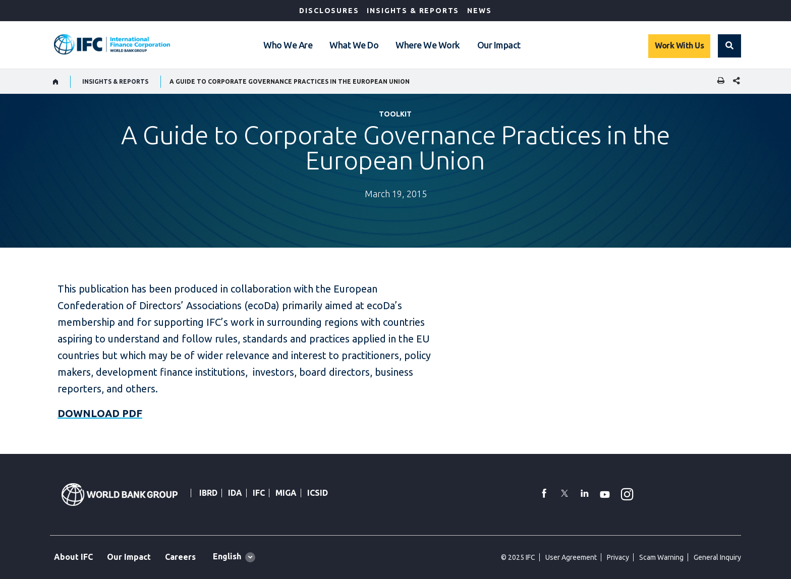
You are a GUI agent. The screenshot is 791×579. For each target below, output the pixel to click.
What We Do (353, 45)
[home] (56, 81)
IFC (259, 492)
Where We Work (428, 45)
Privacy (618, 557)
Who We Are (287, 45)
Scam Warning (661, 557)
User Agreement (571, 557)
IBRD (208, 492)
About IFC (73, 556)
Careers (180, 556)
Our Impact (499, 45)
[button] (729, 45)
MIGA (286, 492)
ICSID (317, 492)
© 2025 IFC (518, 557)
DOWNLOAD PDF (100, 413)
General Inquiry (717, 557)
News (479, 11)
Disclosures (329, 11)
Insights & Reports (413, 11)
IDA (235, 492)
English (227, 556)
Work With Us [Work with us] (679, 45)
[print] (718, 81)
